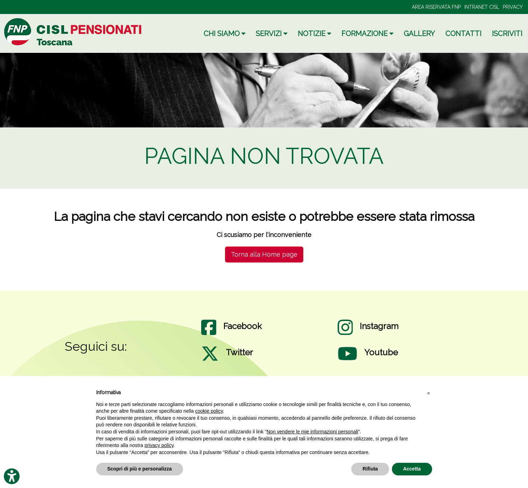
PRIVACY (513, 7)
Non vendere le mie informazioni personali (312, 431)
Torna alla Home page (264, 254)
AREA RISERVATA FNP (436, 7)
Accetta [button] (412, 469)
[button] (428, 392)
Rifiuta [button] (370, 469)
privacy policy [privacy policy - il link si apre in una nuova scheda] (159, 445)
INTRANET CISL (481, 7)
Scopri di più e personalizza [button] (139, 469)
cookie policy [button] (209, 411)
